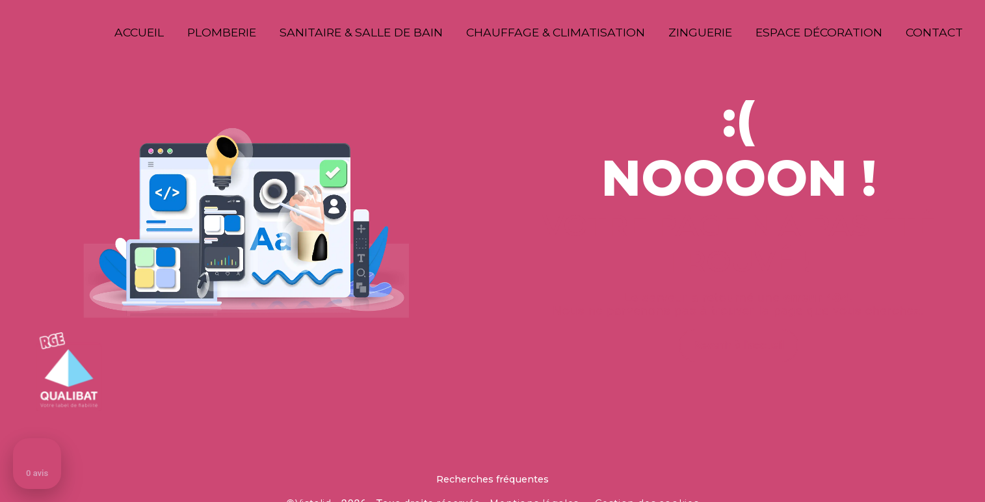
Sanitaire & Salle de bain (361, 32)
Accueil (139, 32)
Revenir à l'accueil (738, 345)
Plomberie (221, 32)
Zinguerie (700, 32)
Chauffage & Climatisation (555, 32)
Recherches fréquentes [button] (492, 479)
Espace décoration (818, 32)
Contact (934, 32)
